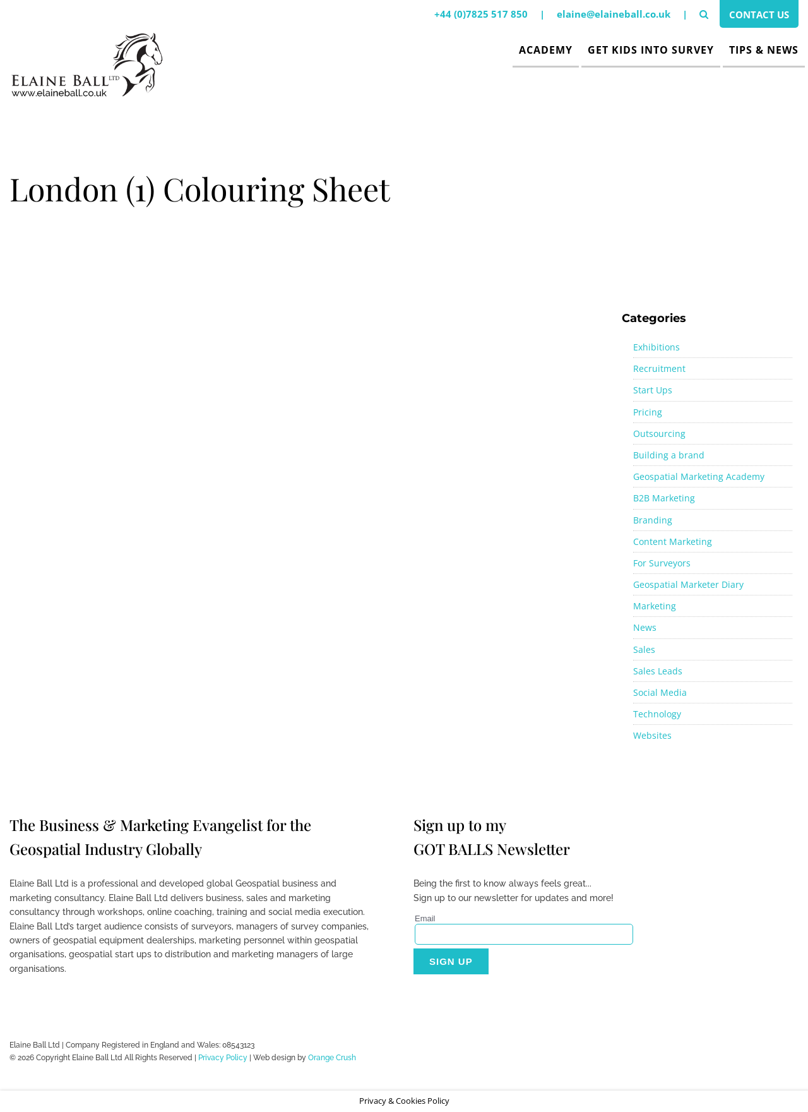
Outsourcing (659, 433)
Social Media (660, 692)
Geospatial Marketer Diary (688, 584)
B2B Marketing (664, 498)
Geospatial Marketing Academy (698, 476)
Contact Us (759, 14)
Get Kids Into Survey (651, 50)
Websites (652, 735)
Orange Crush (332, 1057)
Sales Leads (657, 671)
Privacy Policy (222, 1057)
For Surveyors (662, 563)
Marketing (654, 606)
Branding (652, 520)
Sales (644, 649)
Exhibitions (656, 347)
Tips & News (764, 50)
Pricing (647, 412)
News (644, 627)
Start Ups (652, 390)
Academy (546, 50)
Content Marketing (672, 541)
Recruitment (659, 368)
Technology (657, 714)
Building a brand (668, 455)
